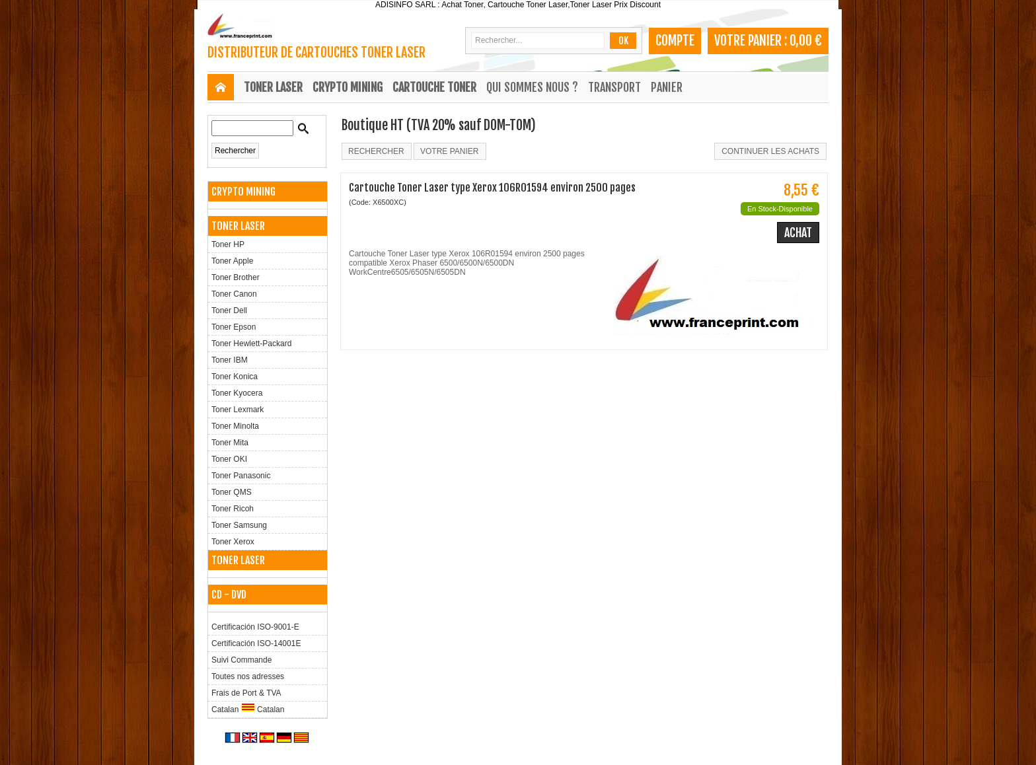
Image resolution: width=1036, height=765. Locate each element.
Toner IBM (229, 360)
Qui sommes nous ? (532, 87)
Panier (667, 87)
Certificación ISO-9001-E (255, 627)
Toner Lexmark (237, 409)
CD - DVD (228, 594)
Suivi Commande (241, 660)
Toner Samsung (239, 525)
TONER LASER (273, 87)
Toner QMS (231, 492)
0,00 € (806, 40)
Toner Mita (229, 442)
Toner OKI (229, 459)
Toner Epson (233, 327)
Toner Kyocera (236, 393)
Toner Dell (229, 310)
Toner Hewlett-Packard (251, 343)
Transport (614, 87)
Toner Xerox (232, 541)
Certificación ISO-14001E (256, 643)
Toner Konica (234, 376)
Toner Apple (232, 261)
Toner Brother (235, 277)
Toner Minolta (235, 426)
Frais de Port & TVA (246, 693)
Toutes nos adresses (247, 676)
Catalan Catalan (247, 708)
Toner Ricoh (232, 508)
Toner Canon (234, 294)
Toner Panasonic (240, 475)
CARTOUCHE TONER (434, 87)
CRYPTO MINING (348, 87)
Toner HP (227, 244)
